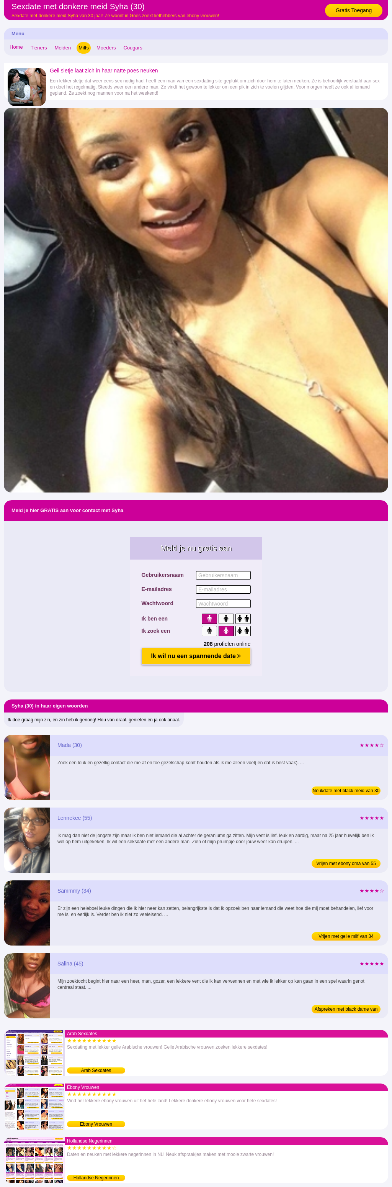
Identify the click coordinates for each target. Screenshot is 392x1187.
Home (16, 47)
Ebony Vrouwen (96, 1124)
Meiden (63, 48)
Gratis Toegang (354, 10)
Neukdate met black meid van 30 (346, 790)
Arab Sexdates (96, 1070)
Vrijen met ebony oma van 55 (346, 863)
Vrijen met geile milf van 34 (346, 936)
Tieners (39, 48)
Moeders (106, 48)
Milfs (83, 48)
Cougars (133, 48)
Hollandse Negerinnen (96, 1177)
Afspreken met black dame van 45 (346, 1009)
